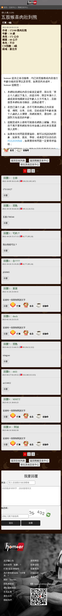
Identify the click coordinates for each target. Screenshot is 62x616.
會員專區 (35, 577)
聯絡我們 (8, 600)
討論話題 (35, 573)
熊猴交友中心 (23, 7)
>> (37, 171)
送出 (11, 523)
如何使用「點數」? (12, 565)
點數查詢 (35, 569)
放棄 (31, 523)
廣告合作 (8, 596)
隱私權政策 (9, 584)
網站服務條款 (10, 588)
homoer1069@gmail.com (44, 584)
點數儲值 (35, 565)
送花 (8, 150)
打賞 (15, 306)
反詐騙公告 (9, 561)
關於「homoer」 (11, 580)
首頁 (5, 7)
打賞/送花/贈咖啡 (11, 569)
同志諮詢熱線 (15, 140)
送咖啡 (22, 150)
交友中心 (12, 7)
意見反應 (8, 592)
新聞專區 (35, 561)
